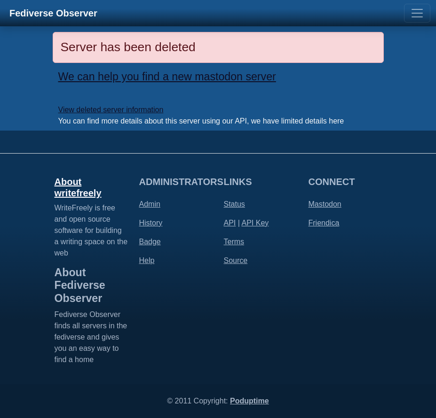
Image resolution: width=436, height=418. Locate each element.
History (151, 223)
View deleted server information (111, 110)
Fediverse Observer (53, 13)
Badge (150, 242)
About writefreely (78, 187)
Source (236, 260)
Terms (234, 242)
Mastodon (325, 204)
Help (147, 260)
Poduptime (249, 401)
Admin (149, 204)
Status (234, 204)
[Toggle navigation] (417, 13)
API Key (255, 223)
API (230, 223)
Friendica (324, 223)
